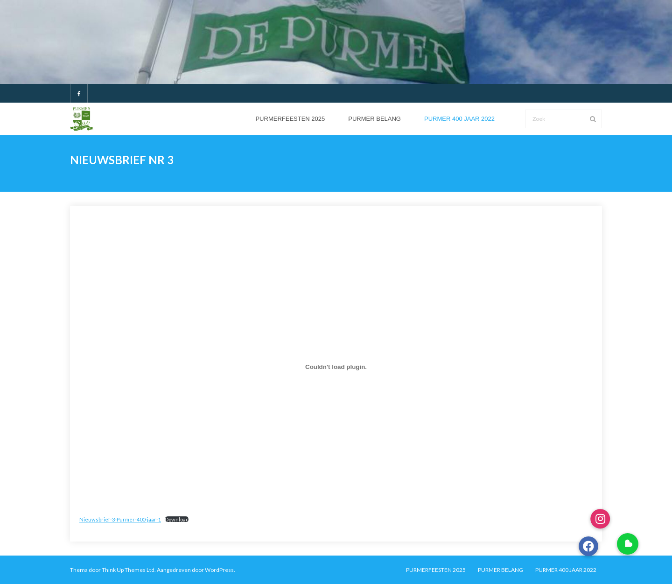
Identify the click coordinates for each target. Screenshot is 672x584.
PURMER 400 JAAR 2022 (565, 569)
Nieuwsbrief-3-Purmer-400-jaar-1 (120, 519)
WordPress (219, 569)
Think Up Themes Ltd (128, 569)
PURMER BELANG (500, 569)
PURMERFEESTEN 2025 (436, 569)
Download (177, 519)
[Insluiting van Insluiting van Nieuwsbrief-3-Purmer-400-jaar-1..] (336, 367)
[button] (627, 544)
